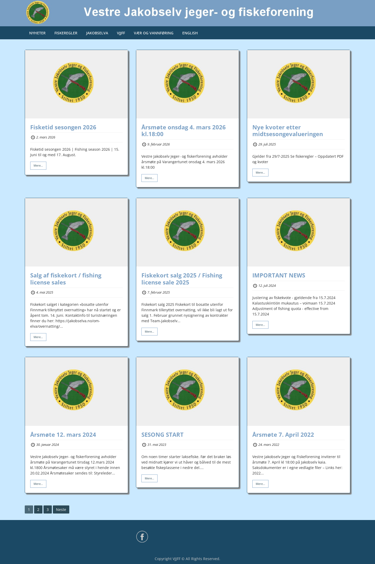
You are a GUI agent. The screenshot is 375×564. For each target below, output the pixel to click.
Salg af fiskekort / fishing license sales (65, 278)
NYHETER (37, 32)
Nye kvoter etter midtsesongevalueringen (287, 130)
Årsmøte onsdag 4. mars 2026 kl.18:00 (183, 130)
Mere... (38, 165)
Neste (61, 509)
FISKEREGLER (65, 32)
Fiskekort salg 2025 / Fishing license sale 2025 (181, 278)
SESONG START (162, 434)
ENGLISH (190, 32)
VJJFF (121, 32)
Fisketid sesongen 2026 (63, 127)
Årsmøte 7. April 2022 (283, 434)
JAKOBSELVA (97, 32)
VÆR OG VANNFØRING (153, 32)
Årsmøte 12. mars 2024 (63, 434)
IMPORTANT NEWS (278, 275)
